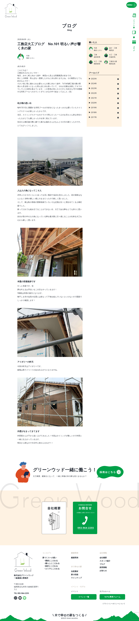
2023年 (94, 88)
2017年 (94, 117)
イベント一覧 (83, 597)
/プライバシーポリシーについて (114, 604)
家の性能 (74, 574)
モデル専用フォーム (112, 597)
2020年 (94, 103)
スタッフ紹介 (105, 561)
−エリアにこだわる (52, 568)
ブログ (134, 45)
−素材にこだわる (51, 560)
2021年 (94, 98)
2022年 (94, 93)
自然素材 (74, 571)
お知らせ (103, 570)
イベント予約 (134, 20)
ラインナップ (76, 578)
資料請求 (134, 32)
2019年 (94, 107)
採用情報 (103, 567)
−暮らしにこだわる (52, 563)
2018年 (94, 112)
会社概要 (103, 557)
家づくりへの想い (49, 557)
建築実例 (74, 557)
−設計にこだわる (51, 566)
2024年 (94, 83)
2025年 (94, 78)
